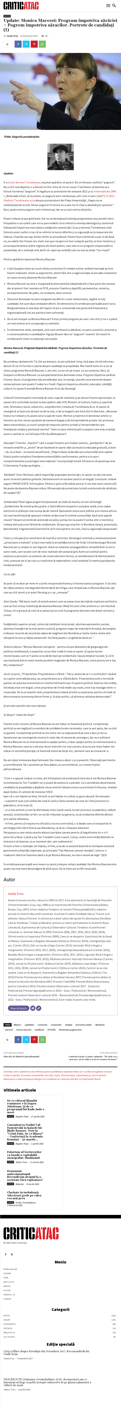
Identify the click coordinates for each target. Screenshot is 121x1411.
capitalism (29, 1024)
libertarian (99, 1024)
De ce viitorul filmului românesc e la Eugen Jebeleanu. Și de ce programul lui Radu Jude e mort (25, 1106)
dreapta (68, 1024)
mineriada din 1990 (105, 191)
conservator (56, 1024)
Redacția (19, 1184)
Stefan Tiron (21, 1162)
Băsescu (17, 1024)
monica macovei (23, 1029)
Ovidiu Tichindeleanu (25, 1202)
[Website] (38, 1008)
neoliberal (39, 1029)
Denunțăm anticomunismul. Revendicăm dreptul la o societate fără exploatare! (25, 1176)
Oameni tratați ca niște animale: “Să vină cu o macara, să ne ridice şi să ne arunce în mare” (93, 1058)
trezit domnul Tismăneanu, (24, 182)
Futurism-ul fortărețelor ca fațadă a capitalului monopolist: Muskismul (24, 1155)
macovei (9, 1029)
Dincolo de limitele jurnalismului (21, 1056)
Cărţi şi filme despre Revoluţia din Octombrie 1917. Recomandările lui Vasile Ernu (46, 1353)
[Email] (32, 1008)
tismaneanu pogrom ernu (70, 1029)
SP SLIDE (51, 1029)
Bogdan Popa (21, 1116)
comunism (42, 1024)
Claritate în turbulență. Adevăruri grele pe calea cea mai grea (24, 1195)
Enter (7, 16)
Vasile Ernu (12, 35)
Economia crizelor (84, 1024)
